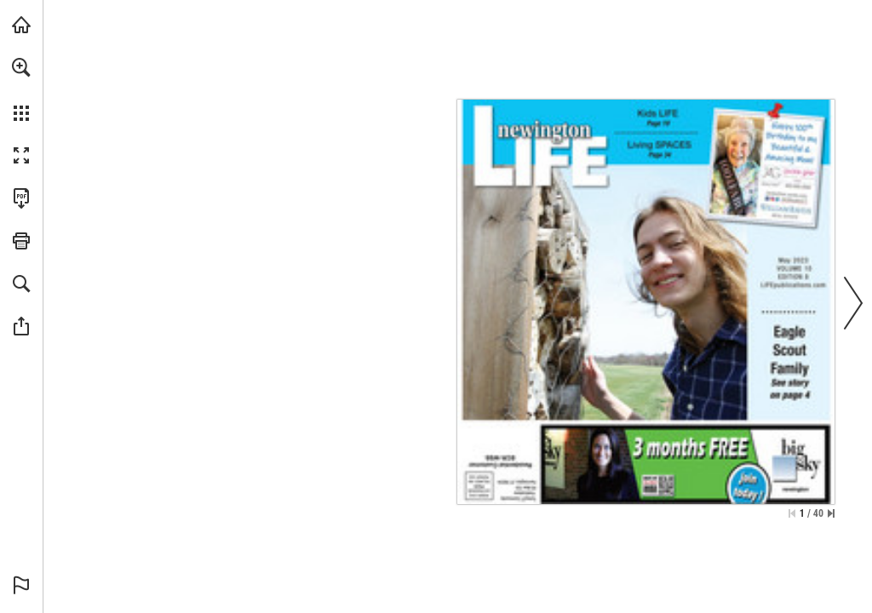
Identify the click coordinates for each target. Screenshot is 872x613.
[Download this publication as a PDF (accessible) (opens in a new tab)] (21, 198)
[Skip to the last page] (831, 513)
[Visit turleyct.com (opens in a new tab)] (21, 24)
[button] (21, 67)
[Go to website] (793, 285)
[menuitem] (21, 89)
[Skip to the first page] (792, 513)
